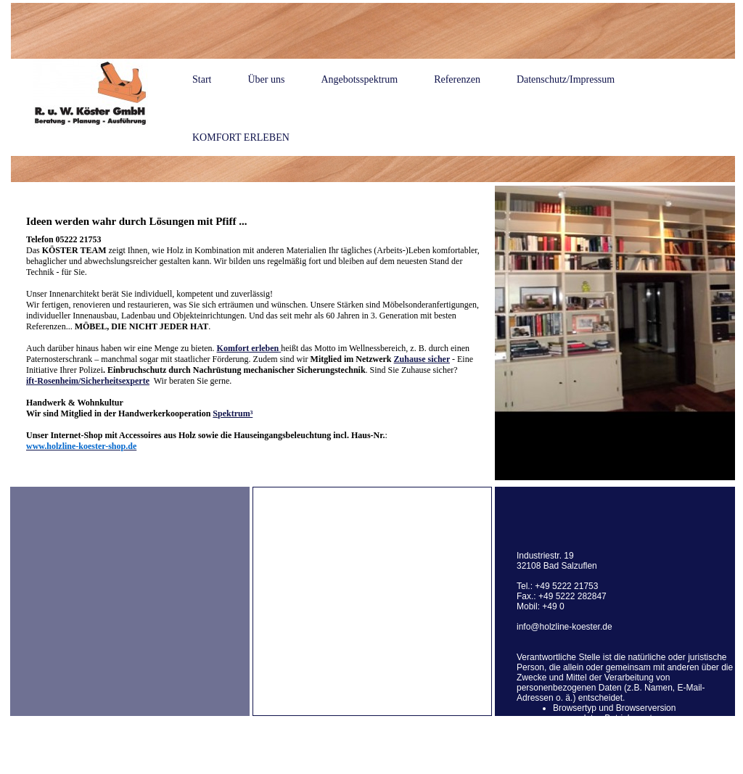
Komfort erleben (248, 348)
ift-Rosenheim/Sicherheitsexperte (87, 381)
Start (201, 79)
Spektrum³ (233, 413)
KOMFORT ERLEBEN (241, 137)
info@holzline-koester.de (564, 627)
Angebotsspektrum (359, 79)
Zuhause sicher (422, 359)
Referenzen (457, 79)
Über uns (265, 79)
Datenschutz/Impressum (566, 79)
